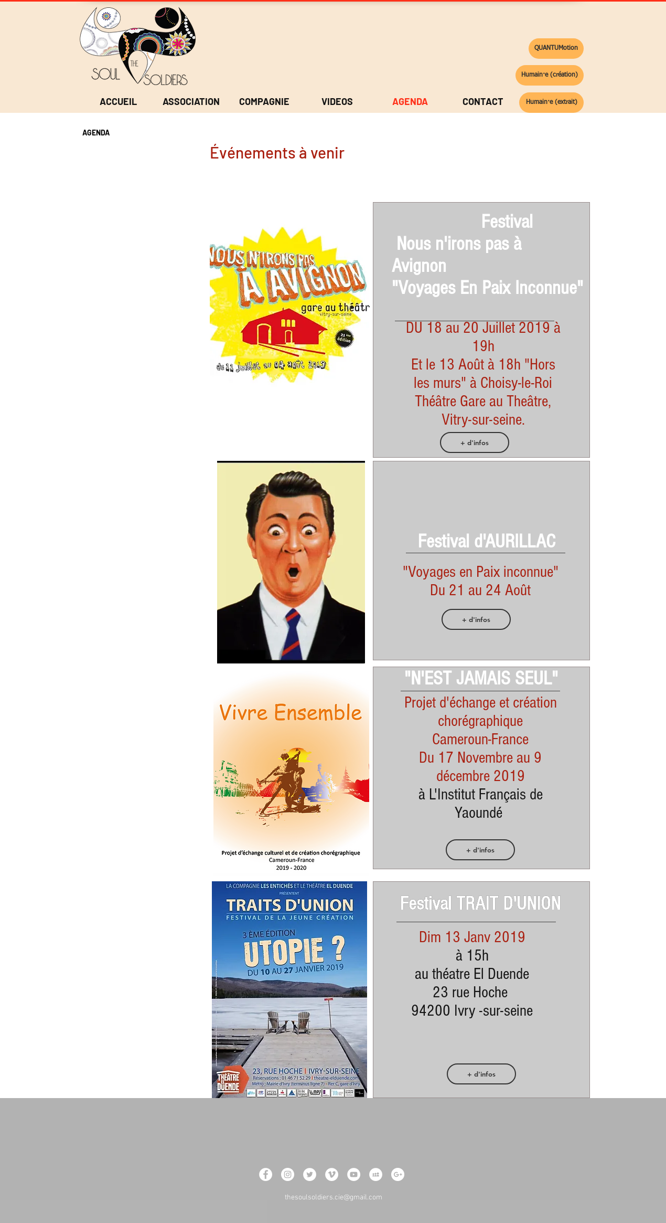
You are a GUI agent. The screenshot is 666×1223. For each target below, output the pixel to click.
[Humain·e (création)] (549, 75)
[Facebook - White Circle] (265, 1174)
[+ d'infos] (474, 442)
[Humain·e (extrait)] (551, 102)
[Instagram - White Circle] (287, 1174)
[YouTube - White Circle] (353, 1174)
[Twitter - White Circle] (309, 1174)
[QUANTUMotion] (556, 48)
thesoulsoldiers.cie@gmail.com (333, 1197)
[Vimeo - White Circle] (331, 1174)
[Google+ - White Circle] (397, 1174)
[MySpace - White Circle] (375, 1174)
